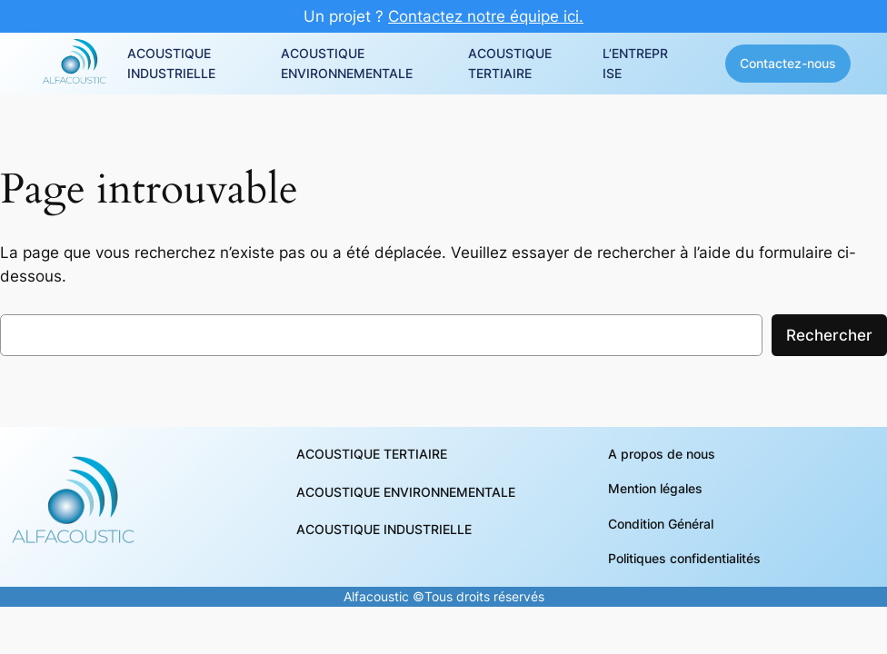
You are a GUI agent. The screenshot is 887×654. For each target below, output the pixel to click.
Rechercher (829, 335)
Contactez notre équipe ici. (485, 16)
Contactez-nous (788, 63)
